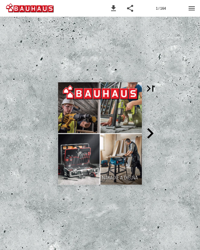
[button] (113, 8)
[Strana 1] (161, 8)
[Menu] (191, 8)
